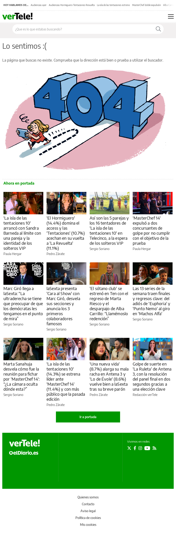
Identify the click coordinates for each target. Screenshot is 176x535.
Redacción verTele (145, 395)
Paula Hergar (12, 254)
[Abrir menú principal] (171, 16)
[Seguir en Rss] (154, 448)
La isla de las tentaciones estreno (113, 5)
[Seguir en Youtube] (147, 448)
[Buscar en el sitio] (82, 29)
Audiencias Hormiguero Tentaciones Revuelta (72, 5)
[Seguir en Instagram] (140, 448)
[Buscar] (158, 29)
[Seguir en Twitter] (129, 448)
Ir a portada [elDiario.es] (88, 417)
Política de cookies (88, 518)
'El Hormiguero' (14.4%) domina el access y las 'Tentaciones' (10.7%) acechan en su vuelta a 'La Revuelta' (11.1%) (66, 233)
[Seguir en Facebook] (135, 448)
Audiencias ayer (39, 5)
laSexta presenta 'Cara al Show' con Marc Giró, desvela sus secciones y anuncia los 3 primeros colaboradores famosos (63, 306)
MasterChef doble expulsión (146, 5)
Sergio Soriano (100, 249)
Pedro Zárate (56, 254)
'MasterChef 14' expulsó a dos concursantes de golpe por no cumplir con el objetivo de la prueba (151, 230)
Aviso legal (88, 511)
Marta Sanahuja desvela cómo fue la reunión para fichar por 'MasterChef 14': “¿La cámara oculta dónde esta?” (21, 376)
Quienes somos (88, 497)
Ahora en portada (18, 183)
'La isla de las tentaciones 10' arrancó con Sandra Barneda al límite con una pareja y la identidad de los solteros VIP (22, 233)
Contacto (88, 504)
